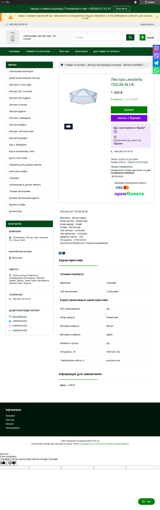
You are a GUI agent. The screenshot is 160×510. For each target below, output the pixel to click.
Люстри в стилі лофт (20, 84)
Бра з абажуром (17, 144)
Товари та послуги (38, 51)
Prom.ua (95, 441)
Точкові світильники (19, 191)
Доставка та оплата (106, 51)
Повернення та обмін (22, 60)
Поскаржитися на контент (91, 444)
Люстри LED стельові (20, 91)
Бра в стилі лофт (18, 158)
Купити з (129, 118)
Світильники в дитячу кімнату (25, 184)
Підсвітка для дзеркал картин (25, 164)
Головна (14, 51)
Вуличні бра (15, 211)
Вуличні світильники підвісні (24, 198)
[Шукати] (130, 37)
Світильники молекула (21, 71)
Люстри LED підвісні (20, 98)
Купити (129, 109)
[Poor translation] (12, 463)
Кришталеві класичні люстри (24, 78)
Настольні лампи (18, 171)
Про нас (64, 51)
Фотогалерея (12, 427)
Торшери (14, 178)
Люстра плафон (17, 124)
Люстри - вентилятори (21, 131)
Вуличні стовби (17, 204)
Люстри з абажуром (19, 118)
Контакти (121, 8)
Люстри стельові (18, 104)
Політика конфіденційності (116, 444)
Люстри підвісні (17, 111)
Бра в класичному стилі (21, 151)
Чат (146, 501)
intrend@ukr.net (19, 316)
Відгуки (9, 423)
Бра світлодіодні (18, 138)
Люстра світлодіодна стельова (104, 65)
